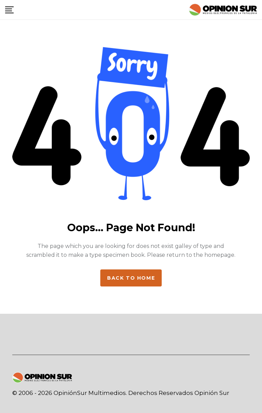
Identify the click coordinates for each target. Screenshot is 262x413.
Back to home (131, 278)
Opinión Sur (211, 392)
